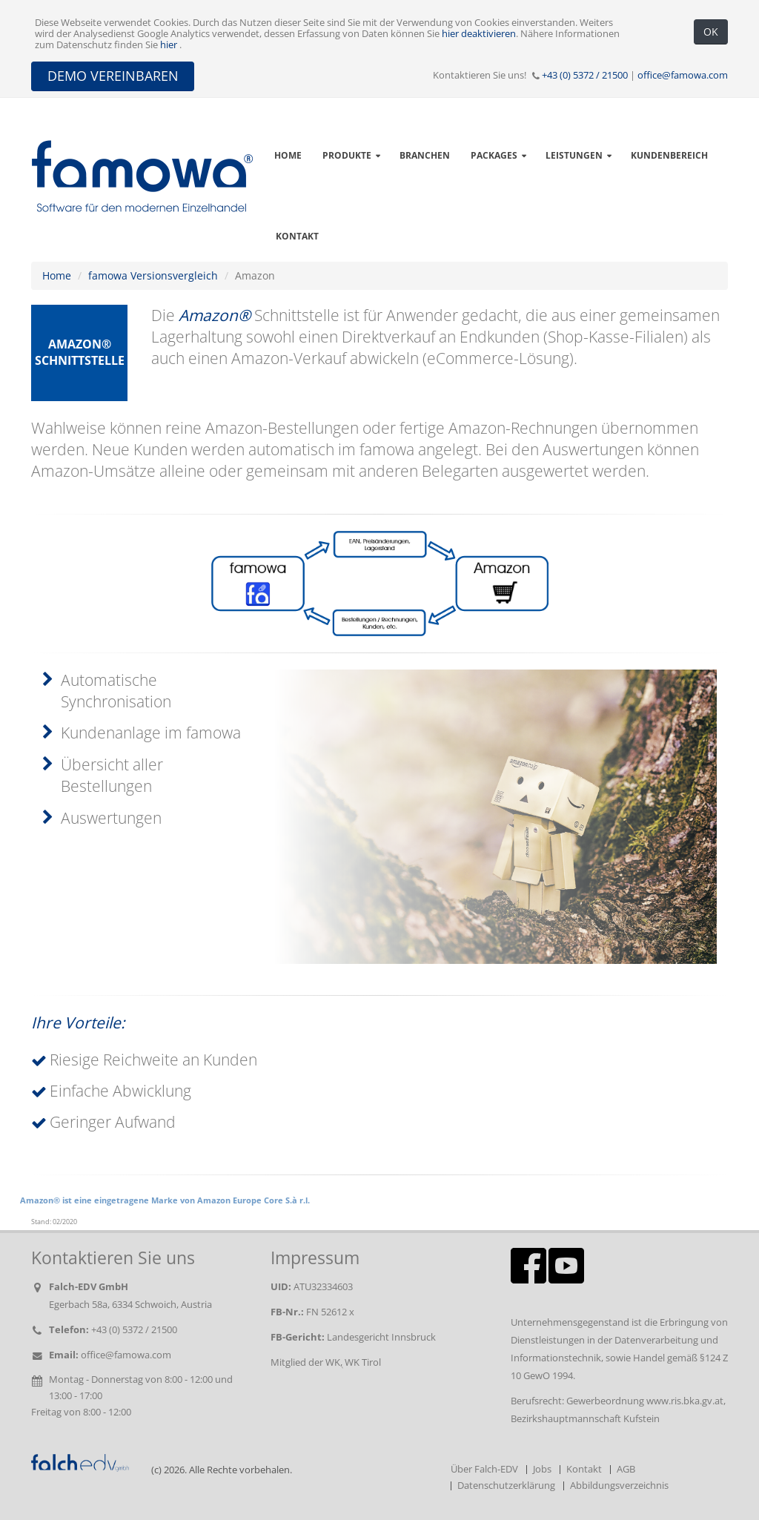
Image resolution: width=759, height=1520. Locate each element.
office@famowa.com (682, 75)
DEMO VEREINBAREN (113, 76)
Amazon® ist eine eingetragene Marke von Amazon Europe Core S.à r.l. (165, 1200)
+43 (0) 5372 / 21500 (585, 75)
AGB (626, 1469)
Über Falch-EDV (484, 1469)
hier (169, 45)
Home (56, 275)
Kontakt (297, 236)
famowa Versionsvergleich (153, 275)
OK (710, 31)
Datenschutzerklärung (506, 1485)
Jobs (542, 1469)
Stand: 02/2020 (54, 1221)
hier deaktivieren (479, 33)
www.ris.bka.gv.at (684, 1401)
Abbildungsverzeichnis (619, 1485)
